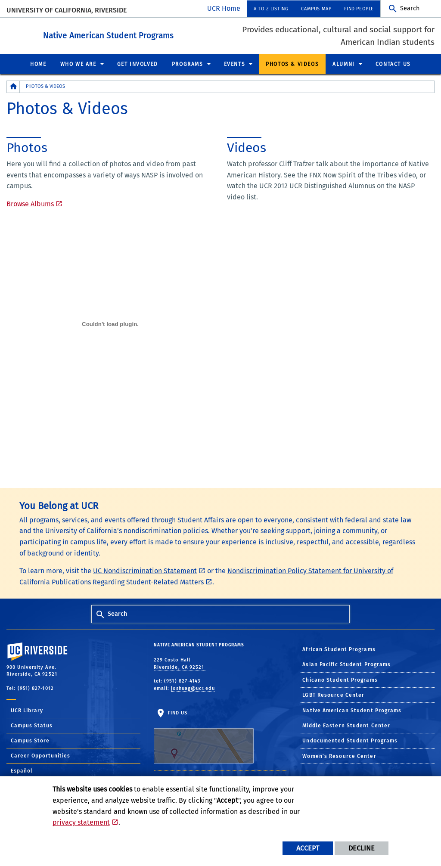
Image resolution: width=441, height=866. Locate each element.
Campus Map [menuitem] (316, 9)
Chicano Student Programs (339, 680)
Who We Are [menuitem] (78, 64)
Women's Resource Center (339, 756)
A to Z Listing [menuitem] (271, 9)
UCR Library (27, 710)
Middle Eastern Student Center (346, 725)
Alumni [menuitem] (343, 64)
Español (22, 770)
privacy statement (81, 822)
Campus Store (30, 740)
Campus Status (32, 725)
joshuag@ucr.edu (193, 688)
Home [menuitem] (38, 64)
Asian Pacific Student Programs (346, 664)
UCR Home (223, 8)
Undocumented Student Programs (350, 740)
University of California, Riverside (66, 10)
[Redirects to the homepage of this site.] (13, 86)
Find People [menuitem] (359, 9)
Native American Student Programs (155, 34)
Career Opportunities (40, 755)
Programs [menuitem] (187, 64)
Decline (361, 848)
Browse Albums (30, 203)
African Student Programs (338, 649)
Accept (307, 848)
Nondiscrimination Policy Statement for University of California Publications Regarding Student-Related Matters (206, 576)
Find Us (204, 736)
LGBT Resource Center (333, 695)
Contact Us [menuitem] (393, 64)
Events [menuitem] (234, 64)
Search (409, 8)
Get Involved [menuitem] (137, 64)
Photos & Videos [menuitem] (292, 64)
